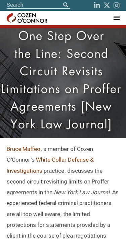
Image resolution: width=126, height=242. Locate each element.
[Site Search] (38, 5)
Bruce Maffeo (23, 149)
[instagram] (117, 5)
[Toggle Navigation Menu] (116, 18)
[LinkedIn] (97, 5)
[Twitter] (106, 5)
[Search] (65, 5)
